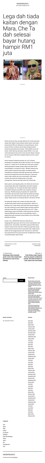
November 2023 (32, 376)
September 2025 (32, 336)
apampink (8, 245)
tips (4, 442)
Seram (4, 438)
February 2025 (31, 350)
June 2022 (30, 408)
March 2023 (31, 392)
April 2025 (30, 346)
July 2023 (30, 384)
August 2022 (31, 404)
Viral (4, 446)
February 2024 (31, 370)
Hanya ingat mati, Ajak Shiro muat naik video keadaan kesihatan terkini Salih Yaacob (35, 297)
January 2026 (31, 328)
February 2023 (31, 394)
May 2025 (30, 344)
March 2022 (31, 414)
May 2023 (30, 388)
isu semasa (5, 432)
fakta (4, 428)
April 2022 (30, 412)
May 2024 (30, 364)
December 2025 (32, 330)
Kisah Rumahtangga (7, 436)
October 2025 (31, 334)
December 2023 (32, 374)
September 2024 (32, 356)
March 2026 (31, 324)
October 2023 (31, 378)
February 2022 (31, 415)
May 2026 (30, 320)
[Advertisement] (22, 93)
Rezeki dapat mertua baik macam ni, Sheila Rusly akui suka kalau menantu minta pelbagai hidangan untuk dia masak (34, 283)
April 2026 (30, 322)
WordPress (15, 457)
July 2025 (30, 340)
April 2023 (30, 390)
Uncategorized (6, 444)
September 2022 (32, 402)
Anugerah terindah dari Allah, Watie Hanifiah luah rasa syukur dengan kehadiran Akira (35, 301)
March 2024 (31, 368)
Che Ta (39, 245)
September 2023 (32, 380)
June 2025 (30, 342)
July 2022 (30, 406)
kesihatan (5, 434)
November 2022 (32, 398)
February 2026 (31, 326)
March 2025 (31, 348)
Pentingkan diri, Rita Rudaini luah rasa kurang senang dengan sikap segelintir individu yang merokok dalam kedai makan (35, 290)
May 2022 (30, 410)
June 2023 (30, 386)
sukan (4, 440)
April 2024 (30, 366)
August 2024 (31, 358)
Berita (4, 426)
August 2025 (31, 338)
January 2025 (31, 352)
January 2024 (31, 372)
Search (4, 278)
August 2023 (31, 382)
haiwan (4, 430)
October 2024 (31, 354)
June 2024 (30, 362)
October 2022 (31, 400)
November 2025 (32, 332)
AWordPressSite (22, 3)
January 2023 (31, 396)
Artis (39, 244)
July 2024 (30, 360)
